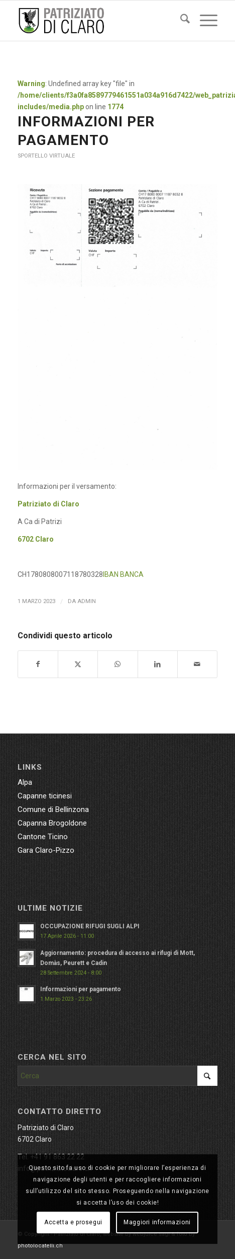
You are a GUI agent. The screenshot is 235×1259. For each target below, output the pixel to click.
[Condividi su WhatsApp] (117, 664)
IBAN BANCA (123, 574)
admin (86, 601)
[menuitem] (180, 21)
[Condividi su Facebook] (38, 664)
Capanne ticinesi (45, 795)
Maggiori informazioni (157, 1222)
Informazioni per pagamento (80, 989)
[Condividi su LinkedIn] (157, 664)
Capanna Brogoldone (52, 823)
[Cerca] (180, 21)
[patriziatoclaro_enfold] (97, 21)
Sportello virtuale (46, 156)
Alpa (25, 782)
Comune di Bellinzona (53, 809)
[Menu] (203, 21)
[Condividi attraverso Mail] (197, 664)
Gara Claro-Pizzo (46, 850)
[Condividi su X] (77, 664)
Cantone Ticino (43, 836)
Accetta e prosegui (73, 1222)
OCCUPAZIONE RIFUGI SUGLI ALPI (90, 926)
